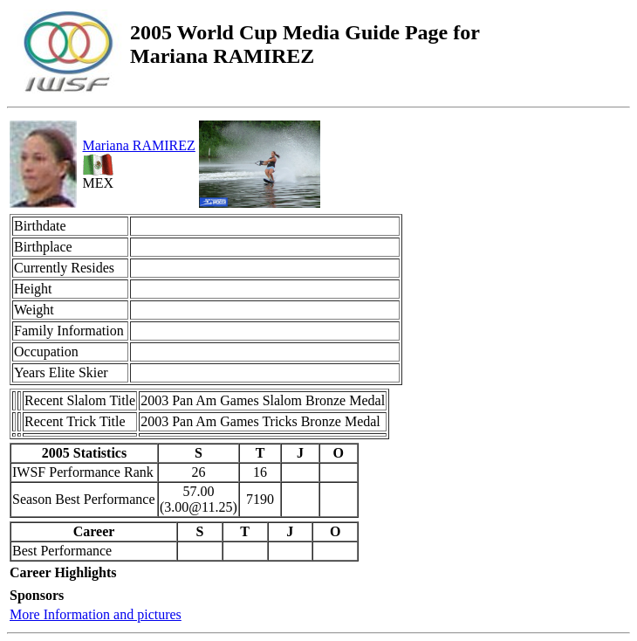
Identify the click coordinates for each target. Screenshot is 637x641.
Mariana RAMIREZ (139, 145)
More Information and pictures (96, 614)
